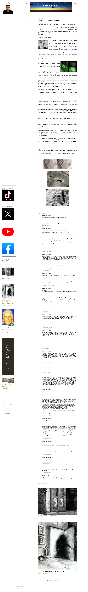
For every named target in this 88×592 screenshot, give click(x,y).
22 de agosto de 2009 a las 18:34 (47, 438)
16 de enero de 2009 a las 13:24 (47, 372)
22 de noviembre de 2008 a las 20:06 (48, 285)
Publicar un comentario (43, 483)
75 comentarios (9, 390)
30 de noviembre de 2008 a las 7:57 (47, 311)
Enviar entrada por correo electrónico (49, 209)
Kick (35, 12)
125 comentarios (9, 334)
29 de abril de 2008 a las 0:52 (46, 218)
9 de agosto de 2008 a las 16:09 (47, 251)
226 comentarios (9, 280)
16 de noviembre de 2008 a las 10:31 (47, 276)
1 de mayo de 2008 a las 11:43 (46, 225)
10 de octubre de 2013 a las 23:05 (47, 454)
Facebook (49, 12)
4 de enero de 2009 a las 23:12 (46, 348)
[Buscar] (76, 3)
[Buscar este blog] (6, 260)
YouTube (44, 12)
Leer (17, 588)
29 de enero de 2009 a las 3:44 (47, 386)
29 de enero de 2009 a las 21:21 (46, 415)
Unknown (44, 424)
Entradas (5, 406)
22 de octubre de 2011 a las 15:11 (47, 446)
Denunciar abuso (6, 413)
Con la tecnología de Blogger (52, 580)
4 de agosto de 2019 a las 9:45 (46, 480)
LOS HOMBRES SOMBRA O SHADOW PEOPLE (52, 571)
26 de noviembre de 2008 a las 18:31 (47, 292)
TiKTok (31, 12)
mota (43, 340)
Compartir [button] (28, 18)
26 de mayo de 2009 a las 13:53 (47, 421)
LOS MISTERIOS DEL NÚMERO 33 (48, 516)
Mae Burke (55, 582)
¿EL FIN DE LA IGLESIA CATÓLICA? (6, 386)
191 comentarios (45, 573)
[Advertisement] (8, 37)
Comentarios (6, 407)
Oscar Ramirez (45, 222)
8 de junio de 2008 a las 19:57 (46, 233)
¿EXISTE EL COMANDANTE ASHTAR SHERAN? (7, 330)
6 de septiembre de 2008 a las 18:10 (47, 270)
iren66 (43, 475)
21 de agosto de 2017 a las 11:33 (46, 472)
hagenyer (44, 375)
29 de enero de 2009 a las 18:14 (47, 394)
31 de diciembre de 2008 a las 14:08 (47, 327)
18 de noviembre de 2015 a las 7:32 (47, 464)
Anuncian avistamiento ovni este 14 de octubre (8, 355)
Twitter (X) (38, 12)
